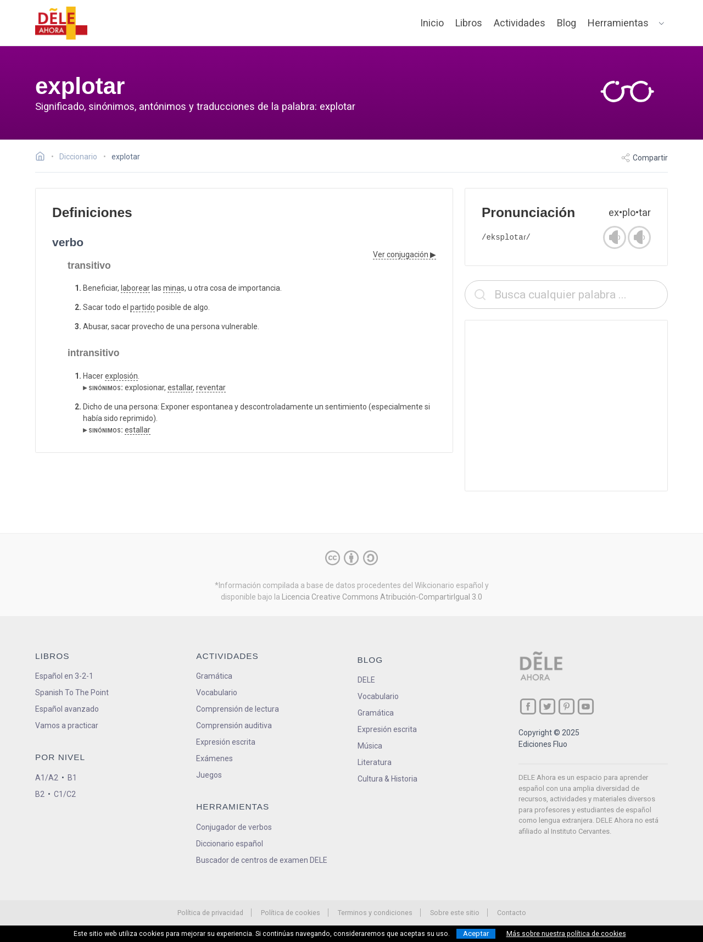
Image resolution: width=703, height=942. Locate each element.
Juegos (209, 775)
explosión (121, 376)
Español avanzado (67, 709)
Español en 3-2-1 (64, 676)
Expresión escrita (225, 742)
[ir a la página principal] (61, 23)
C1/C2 (65, 794)
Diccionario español (229, 843)
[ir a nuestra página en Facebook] (528, 706)
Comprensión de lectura (237, 709)
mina (172, 288)
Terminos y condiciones (375, 912)
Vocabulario (216, 692)
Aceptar (476, 933)
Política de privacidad (210, 912)
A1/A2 (46, 777)
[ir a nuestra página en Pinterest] (566, 706)
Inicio (432, 23)
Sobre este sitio (454, 912)
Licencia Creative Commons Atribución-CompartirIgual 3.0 (382, 596)
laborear (135, 288)
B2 (39, 794)
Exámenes (214, 758)
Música (370, 745)
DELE (366, 679)
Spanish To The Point (72, 692)
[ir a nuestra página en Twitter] (547, 706)
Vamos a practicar (66, 725)
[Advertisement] (566, 406)
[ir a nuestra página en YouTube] (585, 706)
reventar (211, 387)
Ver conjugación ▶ (404, 254)
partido (142, 307)
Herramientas (618, 23)
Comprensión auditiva (234, 725)
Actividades (519, 23)
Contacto (511, 912)
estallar (180, 387)
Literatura (375, 762)
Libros (468, 23)
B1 (72, 777)
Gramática (214, 676)
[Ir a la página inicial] (43, 157)
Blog (566, 23)
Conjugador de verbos (234, 827)
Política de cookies (290, 912)
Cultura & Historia (387, 778)
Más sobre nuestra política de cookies (566, 934)
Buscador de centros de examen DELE (261, 860)
